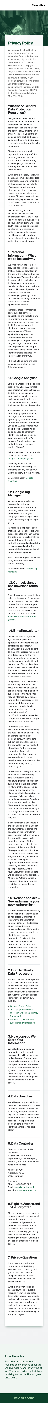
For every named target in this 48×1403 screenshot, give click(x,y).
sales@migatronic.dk (24, 1211)
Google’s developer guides (21, 483)
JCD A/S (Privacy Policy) (22, 1034)
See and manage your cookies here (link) (23, 927)
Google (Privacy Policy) (21, 1030)
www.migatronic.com (27, 1215)
